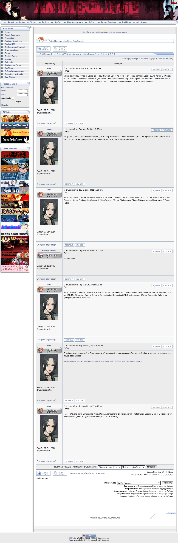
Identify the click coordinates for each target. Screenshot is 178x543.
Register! (5, 105)
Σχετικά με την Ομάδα (14, 74)
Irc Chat (8, 59)
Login (18, 102)
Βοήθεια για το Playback (15, 47)
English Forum (11, 56)
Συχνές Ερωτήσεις (109, 22)
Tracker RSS (10, 44)
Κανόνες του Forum (13, 65)
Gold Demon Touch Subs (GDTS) (53, 54)
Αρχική (11, 22)
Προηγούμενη (94, 54)
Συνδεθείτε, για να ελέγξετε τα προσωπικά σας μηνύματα (105, 32)
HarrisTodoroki (49, 250)
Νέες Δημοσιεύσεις (75, 22)
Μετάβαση (151, 467)
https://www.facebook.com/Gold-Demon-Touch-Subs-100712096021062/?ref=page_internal (103, 361)
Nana (49, 68)
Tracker (33, 22)
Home (7, 32)
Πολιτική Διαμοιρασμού (14, 71)
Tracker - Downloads (13, 41)
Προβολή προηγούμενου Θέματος (135, 59)
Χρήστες (92, 22)
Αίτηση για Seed (11, 50)
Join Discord (141, 22)
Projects (45, 22)
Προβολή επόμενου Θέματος (161, 59)
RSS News (126, 22)
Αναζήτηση (9, 68)
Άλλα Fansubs (78, 41)
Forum (22, 22)
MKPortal (72, 538)
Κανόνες (58, 22)
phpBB (100, 518)
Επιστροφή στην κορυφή (46, 123)
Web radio (9, 62)
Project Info (10, 38)
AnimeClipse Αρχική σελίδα (59, 41)
